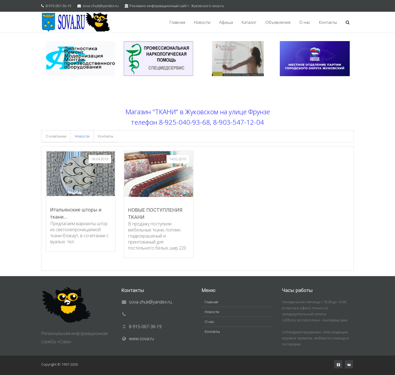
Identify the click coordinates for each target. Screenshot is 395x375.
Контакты (328, 22)
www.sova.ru (141, 339)
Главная (177, 22)
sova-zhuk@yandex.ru (101, 5)
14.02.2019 (177, 159)
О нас (304, 22)
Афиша (226, 22)
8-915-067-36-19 (58, 5)
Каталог (249, 22)
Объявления (277, 22)
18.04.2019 (99, 159)
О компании (56, 136)
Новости (202, 22)
